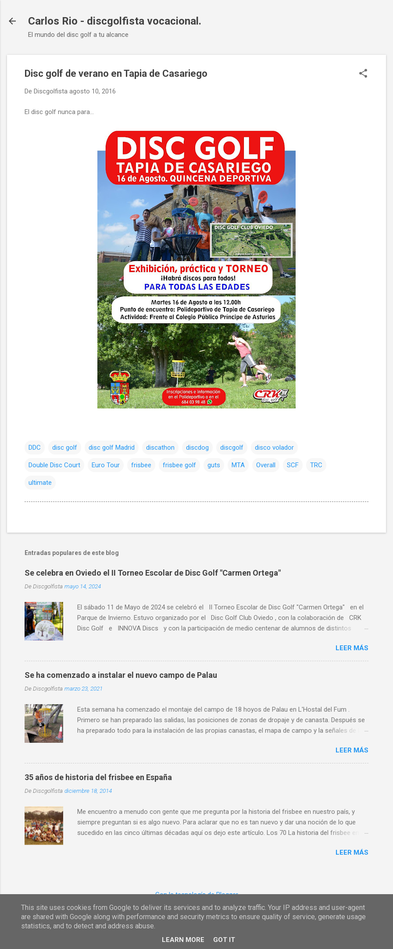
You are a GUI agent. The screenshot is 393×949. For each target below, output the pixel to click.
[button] (363, 74)
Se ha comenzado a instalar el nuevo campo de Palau (121, 675)
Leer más (352, 648)
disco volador (274, 447)
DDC (35, 447)
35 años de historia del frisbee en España (98, 777)
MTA (238, 465)
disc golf (64, 447)
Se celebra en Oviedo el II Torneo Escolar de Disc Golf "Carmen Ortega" (153, 572)
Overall (265, 465)
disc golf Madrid (112, 447)
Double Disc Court (54, 465)
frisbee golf (179, 465)
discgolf (231, 447)
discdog (197, 447)
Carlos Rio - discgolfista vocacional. (114, 21)
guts (213, 465)
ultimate (40, 483)
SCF (293, 465)
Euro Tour (106, 465)
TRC (316, 465)
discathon (160, 447)
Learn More (183, 940)
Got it (224, 940)
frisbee (141, 465)
